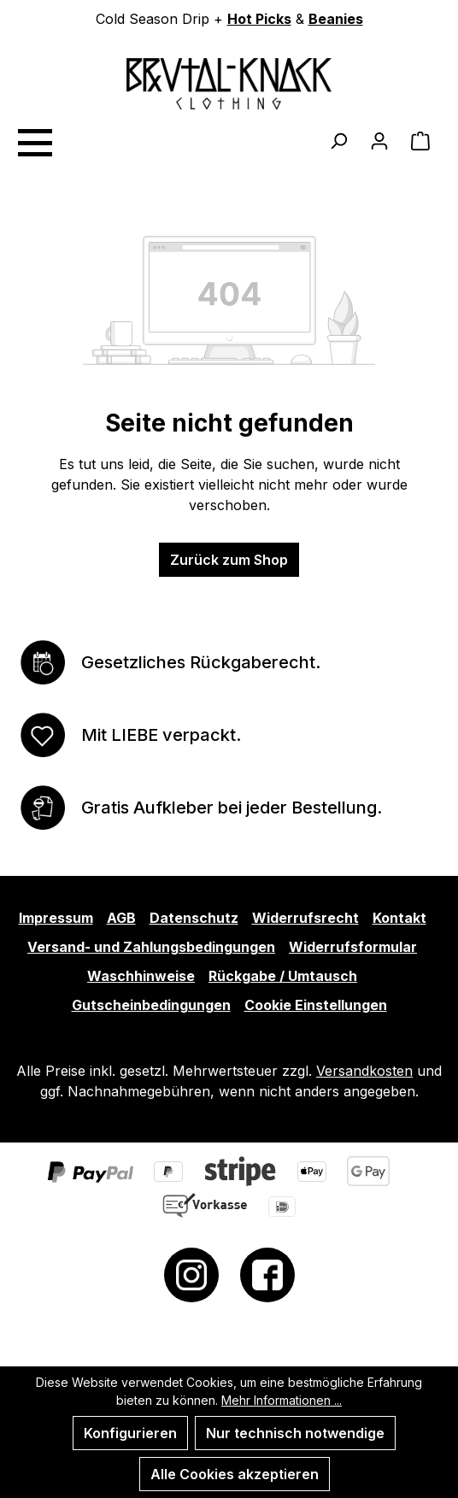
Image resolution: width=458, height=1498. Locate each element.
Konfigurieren (130, 1433)
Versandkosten (364, 1070)
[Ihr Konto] (379, 140)
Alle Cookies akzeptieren (234, 1474)
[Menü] (34, 140)
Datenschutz (194, 917)
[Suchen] (338, 140)
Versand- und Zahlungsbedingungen (151, 946)
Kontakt (399, 917)
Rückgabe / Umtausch (282, 975)
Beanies (335, 18)
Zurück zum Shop (229, 559)
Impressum (56, 917)
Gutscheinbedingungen (151, 1004)
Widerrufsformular (353, 946)
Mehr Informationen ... (281, 1400)
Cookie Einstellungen (315, 1004)
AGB (121, 917)
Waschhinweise (141, 975)
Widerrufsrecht (305, 917)
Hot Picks (259, 18)
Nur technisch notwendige (295, 1433)
